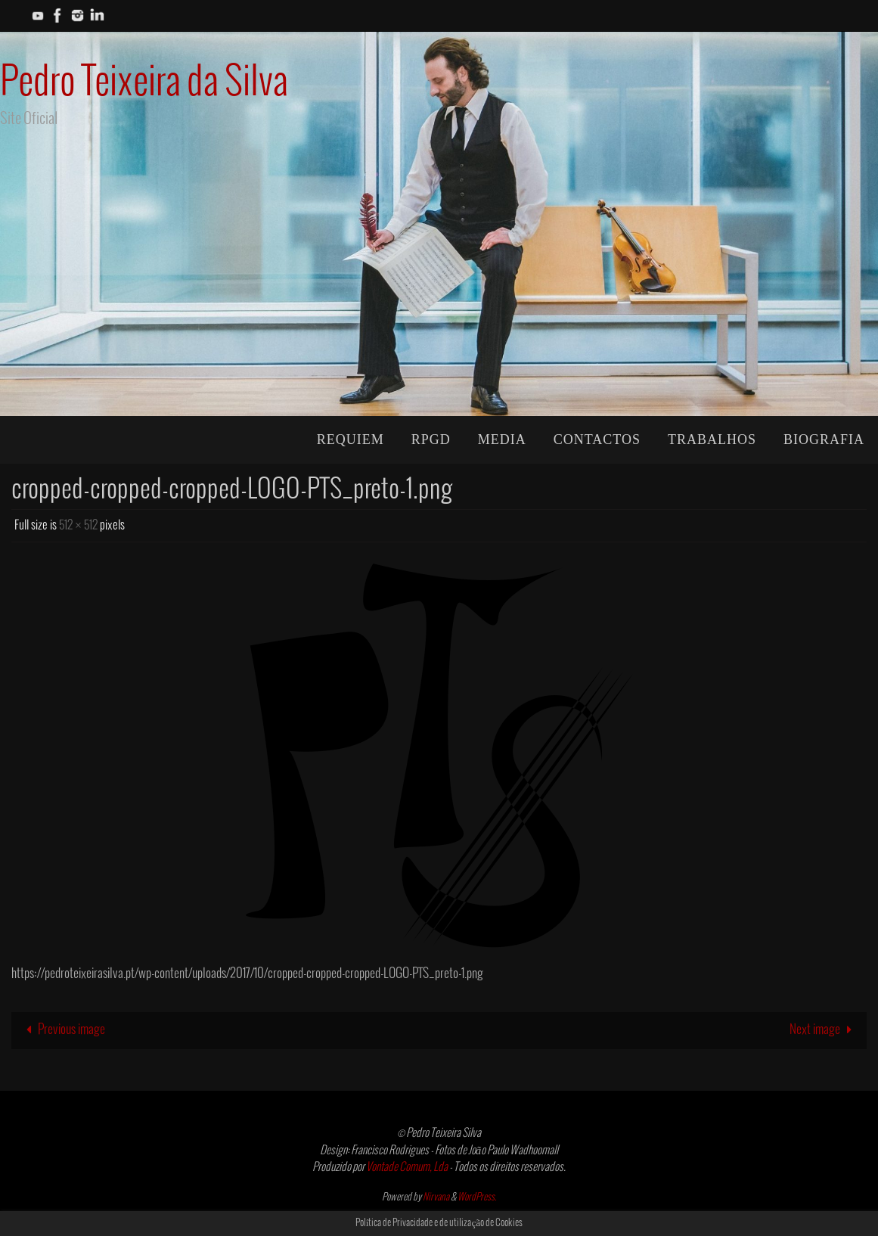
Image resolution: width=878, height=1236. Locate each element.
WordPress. (477, 1197)
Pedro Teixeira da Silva (144, 83)
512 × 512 (78, 525)
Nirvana (436, 1197)
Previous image (62, 1030)
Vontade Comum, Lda (407, 1167)
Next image (824, 1030)
